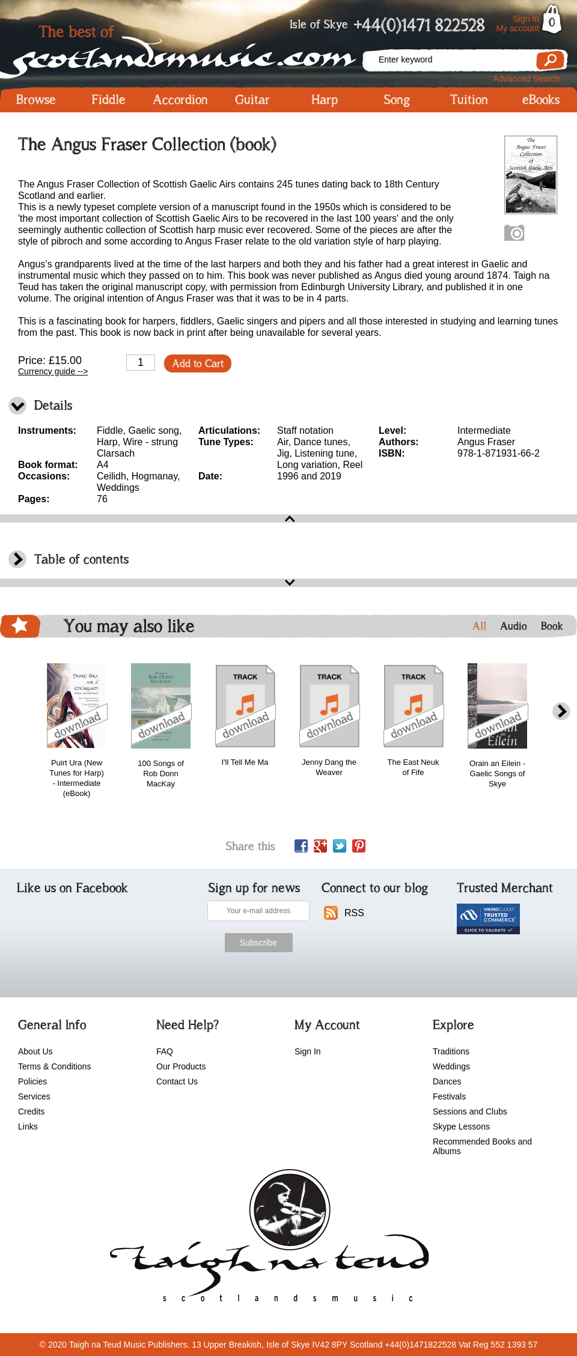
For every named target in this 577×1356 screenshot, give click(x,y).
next (561, 711)
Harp (324, 100)
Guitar (252, 100)
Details (53, 405)
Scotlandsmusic (180, 48)
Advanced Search (526, 79)
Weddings (451, 1066)
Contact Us (177, 1081)
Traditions (451, 1051)
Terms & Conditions (54, 1066)
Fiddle (108, 100)
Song (397, 100)
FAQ (164, 1051)
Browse (36, 100)
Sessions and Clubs (470, 1111)
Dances (447, 1081)
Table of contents (81, 559)
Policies (32, 1081)
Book (552, 626)
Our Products (181, 1066)
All (479, 626)
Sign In (526, 18)
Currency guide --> (53, 371)
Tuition (469, 100)
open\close (288, 518)
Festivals (449, 1096)
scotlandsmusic (266, 1239)
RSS (354, 913)
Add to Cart (198, 363)
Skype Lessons (461, 1126)
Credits (31, 1111)
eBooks (541, 100)
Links (28, 1126)
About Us (35, 1051)
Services (34, 1096)
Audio (513, 626)
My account (517, 28)
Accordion (180, 100)
